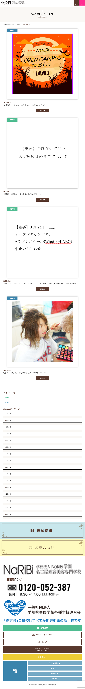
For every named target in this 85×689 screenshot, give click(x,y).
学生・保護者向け (54, 663)
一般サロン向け (54, 668)
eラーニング (42, 642)
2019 (8, 454)
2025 (8, 413)
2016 (8, 474)
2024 (8, 420)
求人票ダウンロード (42, 649)
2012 (8, 501)
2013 (8, 494)
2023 (8, 427)
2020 (8, 447)
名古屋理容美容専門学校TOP (11, 24)
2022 (8, 434)
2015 (8, 481)
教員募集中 (42, 657)
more (42, 110)
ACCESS (77, 4)
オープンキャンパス (44, 635)
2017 (8, 467)
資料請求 (44, 628)
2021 (8, 440)
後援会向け (54, 673)
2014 (8, 487)
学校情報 (54, 678)
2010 (8, 514)
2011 (8, 507)
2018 (8, 460)
